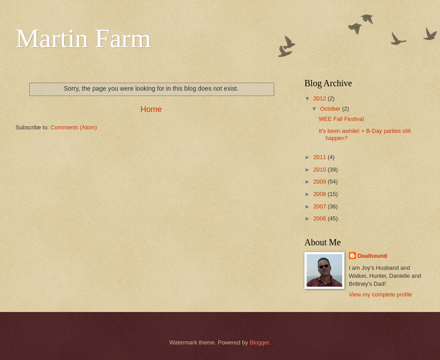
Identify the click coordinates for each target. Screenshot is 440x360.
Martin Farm (83, 38)
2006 (320, 218)
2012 (320, 98)
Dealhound (373, 255)
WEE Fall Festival (341, 119)
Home (151, 109)
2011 (320, 157)
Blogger (259, 342)
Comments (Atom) (74, 127)
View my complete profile (380, 294)
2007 (320, 206)
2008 (320, 194)
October (331, 108)
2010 (320, 169)
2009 (320, 181)
